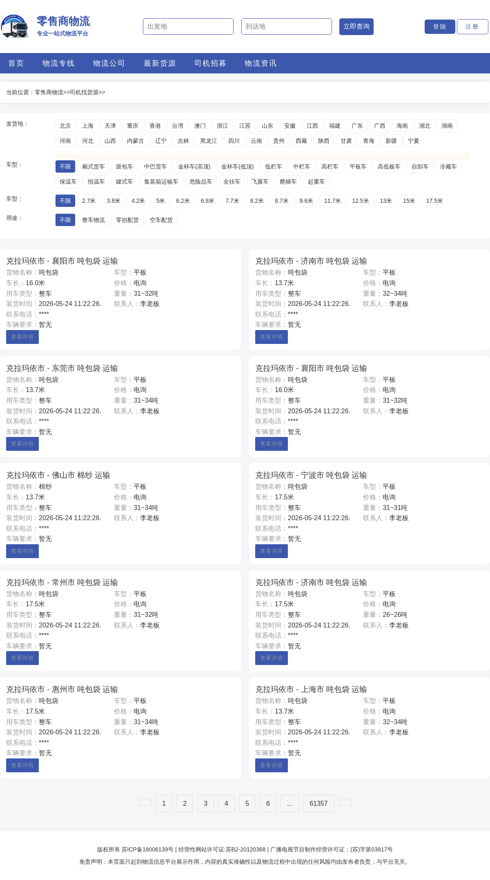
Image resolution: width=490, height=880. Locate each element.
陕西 (324, 140)
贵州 (279, 140)
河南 (65, 140)
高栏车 (330, 166)
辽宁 (161, 140)
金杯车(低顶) (237, 166)
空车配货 (161, 220)
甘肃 (346, 140)
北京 (65, 125)
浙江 (222, 125)
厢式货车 (93, 166)
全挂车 (232, 181)
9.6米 (306, 200)
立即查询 (356, 26)
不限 (65, 166)
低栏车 (273, 166)
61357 (319, 803)
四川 (234, 140)
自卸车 (420, 166)
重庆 (132, 125)
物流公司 (109, 63)
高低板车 (389, 166)
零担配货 (127, 220)
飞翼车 (260, 181)
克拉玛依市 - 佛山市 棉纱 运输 (58, 475)
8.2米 (257, 200)
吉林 (183, 140)
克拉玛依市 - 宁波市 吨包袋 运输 (311, 475)
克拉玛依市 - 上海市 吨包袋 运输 (311, 689)
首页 (16, 63)
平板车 (358, 166)
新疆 (391, 140)
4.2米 (138, 200)
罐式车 (124, 181)
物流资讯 (261, 63)
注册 (472, 26)
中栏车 (301, 166)
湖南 (447, 125)
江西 (312, 125)
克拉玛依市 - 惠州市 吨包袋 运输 (62, 689)
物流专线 (58, 63)
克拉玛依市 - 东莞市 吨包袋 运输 (62, 368)
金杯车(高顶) (194, 166)
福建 (335, 125)
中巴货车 (155, 166)
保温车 (68, 181)
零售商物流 (49, 92)
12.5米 (360, 200)
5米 (160, 200)
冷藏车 (448, 166)
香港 (155, 125)
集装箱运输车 (161, 181)
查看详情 (22, 337)
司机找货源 (84, 92)
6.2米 (182, 200)
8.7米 (281, 200)
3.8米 (113, 200)
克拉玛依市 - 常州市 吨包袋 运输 (62, 582)
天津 (110, 125)
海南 (402, 125)
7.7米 (232, 200)
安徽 (290, 125)
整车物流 (93, 220)
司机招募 (210, 63)
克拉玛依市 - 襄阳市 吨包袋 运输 (62, 261)
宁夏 (413, 140)
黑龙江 (208, 140)
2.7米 (89, 200)
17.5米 (434, 200)
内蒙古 (135, 140)
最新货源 (160, 63)
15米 (409, 200)
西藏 (301, 140)
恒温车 (96, 181)
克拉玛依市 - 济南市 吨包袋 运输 (311, 261)
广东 (357, 125)
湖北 (424, 125)
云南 (256, 140)
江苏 (245, 125)
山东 (267, 125)
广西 (379, 125)
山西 (110, 140)
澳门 (200, 125)
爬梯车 (288, 181)
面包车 (124, 166)
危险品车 (200, 181)
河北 (88, 140)
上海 (88, 125)
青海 (368, 140)
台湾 (177, 125)
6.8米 (207, 200)
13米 (386, 200)
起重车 (316, 181)
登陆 (440, 26)
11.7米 (332, 200)
